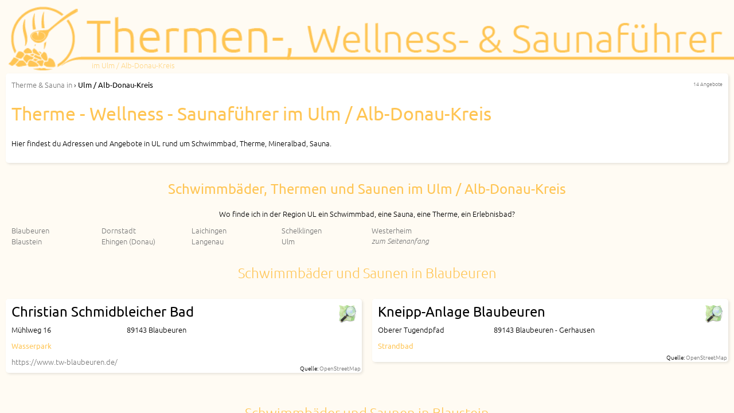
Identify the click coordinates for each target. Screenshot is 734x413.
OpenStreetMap (340, 368)
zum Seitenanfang (400, 241)
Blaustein (26, 241)
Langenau (208, 241)
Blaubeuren (30, 230)
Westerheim (392, 230)
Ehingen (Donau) (128, 241)
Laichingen (209, 230)
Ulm (288, 241)
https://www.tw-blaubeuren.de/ (64, 361)
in (41, 84)
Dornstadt (118, 230)
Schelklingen (302, 230)
